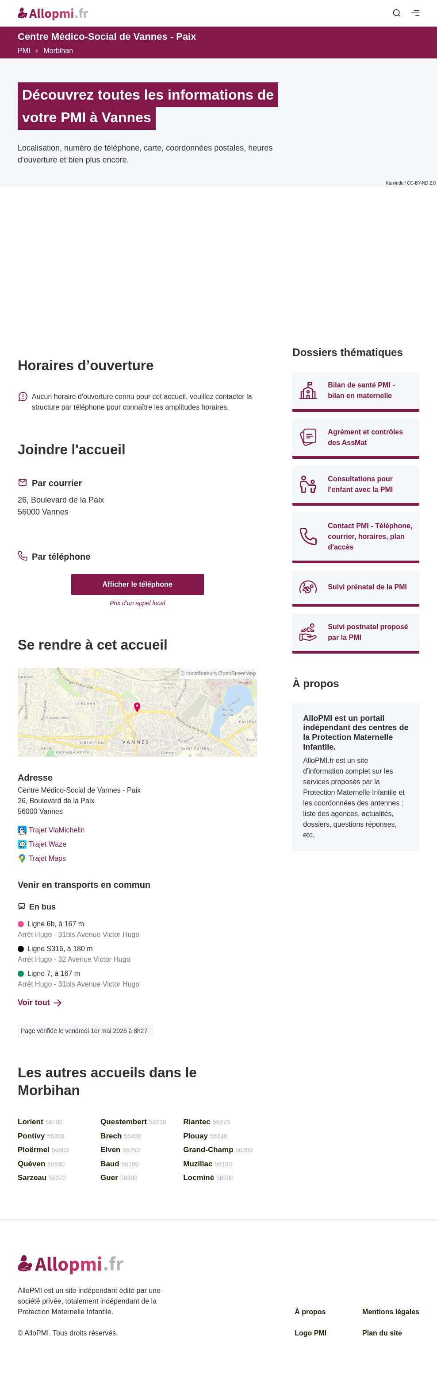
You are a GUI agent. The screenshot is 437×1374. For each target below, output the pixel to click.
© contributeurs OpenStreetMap (218, 673)
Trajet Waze (42, 844)
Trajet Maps (42, 858)
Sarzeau (42, 1177)
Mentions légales (390, 1312)
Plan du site (382, 1333)
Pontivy (41, 1136)
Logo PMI (310, 1333)
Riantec (206, 1122)
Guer (119, 1177)
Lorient (40, 1122)
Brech (120, 1136)
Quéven (41, 1164)
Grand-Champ (218, 1150)
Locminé (208, 1177)
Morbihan (58, 50)
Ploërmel (43, 1150)
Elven (120, 1150)
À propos (310, 1312)
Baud (119, 1164)
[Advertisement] (137, 284)
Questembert (133, 1122)
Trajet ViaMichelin (51, 830)
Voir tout (39, 1002)
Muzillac (207, 1164)
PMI (24, 50)
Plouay (205, 1136)
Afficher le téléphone (137, 584)
